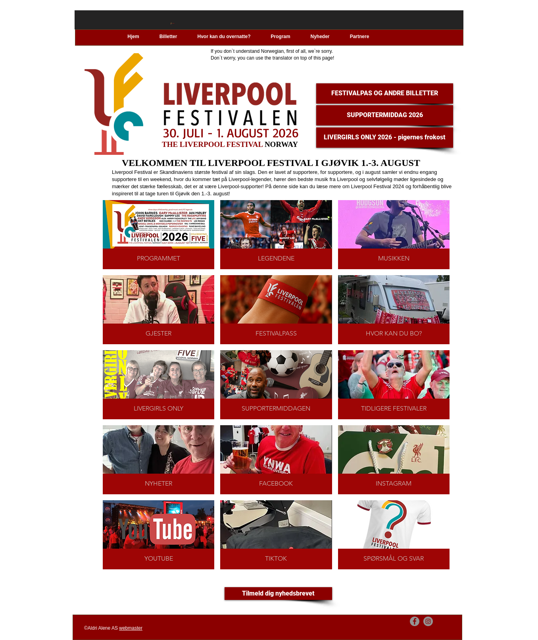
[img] (276, 384)
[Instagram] (428, 621)
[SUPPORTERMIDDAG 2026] (384, 115)
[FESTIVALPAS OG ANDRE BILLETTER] (384, 93)
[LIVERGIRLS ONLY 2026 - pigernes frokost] (384, 137)
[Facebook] (414, 621)
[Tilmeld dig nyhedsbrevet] (278, 593)
